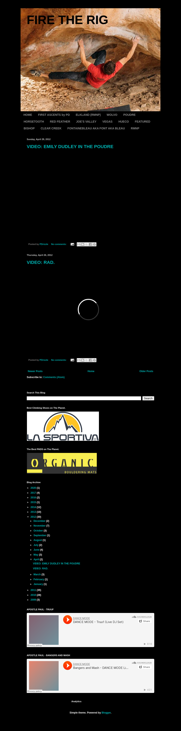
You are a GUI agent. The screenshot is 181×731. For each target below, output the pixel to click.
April (37, 559)
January (39, 584)
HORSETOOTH (34, 121)
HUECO (123, 121)
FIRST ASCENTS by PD (54, 114)
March (38, 574)
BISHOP (29, 128)
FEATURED (142, 121)
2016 (34, 497)
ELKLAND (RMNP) (88, 114)
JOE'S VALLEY (86, 121)
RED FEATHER (60, 121)
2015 (34, 502)
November (40, 525)
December (40, 521)
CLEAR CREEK (51, 128)
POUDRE (129, 114)
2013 (34, 512)
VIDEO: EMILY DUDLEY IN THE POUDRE (70, 146)
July (36, 545)
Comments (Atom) (54, 377)
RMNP (135, 128)
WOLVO (112, 114)
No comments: (59, 244)
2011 (34, 590)
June (37, 549)
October (39, 530)
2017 (34, 492)
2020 (34, 487)
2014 (34, 507)
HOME (27, 114)
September (40, 535)
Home (91, 371)
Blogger (106, 712)
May (36, 554)
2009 (34, 599)
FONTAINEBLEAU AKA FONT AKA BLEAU (96, 128)
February (39, 579)
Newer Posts (35, 371)
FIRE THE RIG (67, 20)
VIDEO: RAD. (41, 262)
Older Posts (146, 371)
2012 (34, 516)
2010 (34, 595)
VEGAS (107, 121)
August (38, 540)
